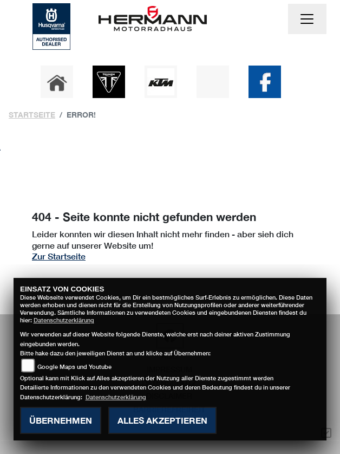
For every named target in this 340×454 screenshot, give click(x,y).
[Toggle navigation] (307, 19)
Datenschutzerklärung (64, 319)
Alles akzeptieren (162, 420)
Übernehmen (60, 420)
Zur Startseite (59, 256)
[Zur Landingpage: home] (57, 82)
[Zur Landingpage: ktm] (161, 82)
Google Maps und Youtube (74, 366)
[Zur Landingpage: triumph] (109, 82)
